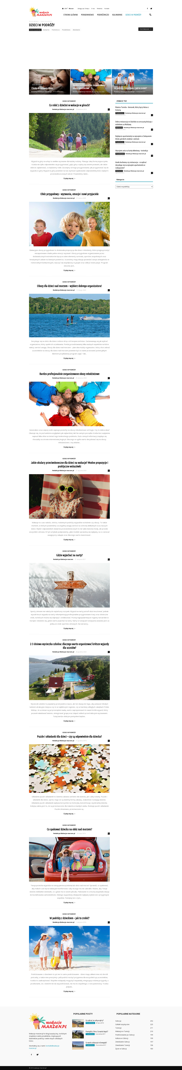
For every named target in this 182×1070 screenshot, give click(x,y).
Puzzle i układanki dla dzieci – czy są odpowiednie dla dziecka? (69, 736)
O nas (93, 8)
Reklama (99, 8)
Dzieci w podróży (133, 15)
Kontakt (106, 8)
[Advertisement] (91, 52)
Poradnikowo (87, 15)
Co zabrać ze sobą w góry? (95, 1020)
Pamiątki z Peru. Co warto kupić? (97, 1031)
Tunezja (118, 1028)
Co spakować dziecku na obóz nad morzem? (69, 829)
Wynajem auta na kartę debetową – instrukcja (131, 150)
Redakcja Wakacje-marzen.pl (41, 92)
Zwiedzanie (76, 30)
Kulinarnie (117, 15)
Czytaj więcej (69, 178)
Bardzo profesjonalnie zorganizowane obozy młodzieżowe (69, 374)
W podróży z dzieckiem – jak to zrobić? (69, 918)
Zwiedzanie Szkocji (122, 1042)
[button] (150, 15)
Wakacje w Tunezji (122, 1031)
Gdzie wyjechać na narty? (69, 555)
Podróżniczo (103, 15)
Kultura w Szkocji (121, 1038)
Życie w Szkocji (121, 1049)
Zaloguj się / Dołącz (83, 8)
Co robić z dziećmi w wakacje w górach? (69, 105)
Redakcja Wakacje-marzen (63, 559)
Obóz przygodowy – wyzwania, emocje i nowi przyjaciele (69, 194)
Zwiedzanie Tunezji (122, 1045)
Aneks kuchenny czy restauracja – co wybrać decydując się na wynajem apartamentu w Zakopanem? (130, 165)
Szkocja (118, 1021)
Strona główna (70, 15)
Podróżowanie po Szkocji (124, 1035)
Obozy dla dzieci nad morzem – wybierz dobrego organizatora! (69, 286)
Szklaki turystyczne (122, 1024)
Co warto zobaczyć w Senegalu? (96, 1043)
